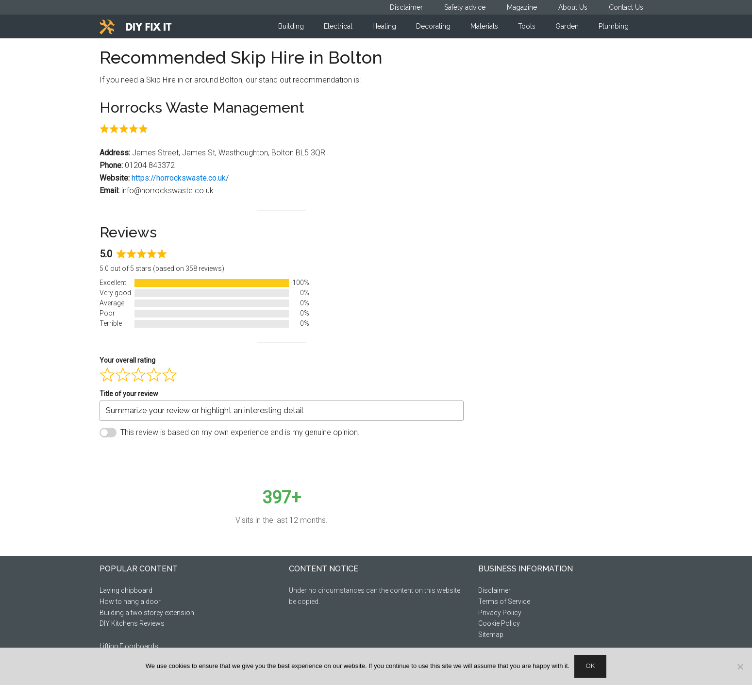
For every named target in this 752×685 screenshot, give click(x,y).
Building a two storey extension (147, 613)
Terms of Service (504, 601)
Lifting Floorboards (129, 646)
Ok (590, 665)
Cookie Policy (499, 623)
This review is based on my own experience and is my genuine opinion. (240, 432)
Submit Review (142, 456)
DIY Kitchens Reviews (132, 623)
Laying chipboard (126, 590)
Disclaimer (494, 590)
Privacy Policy (499, 613)
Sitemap (490, 634)
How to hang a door (130, 601)
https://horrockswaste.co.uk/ (180, 178)
